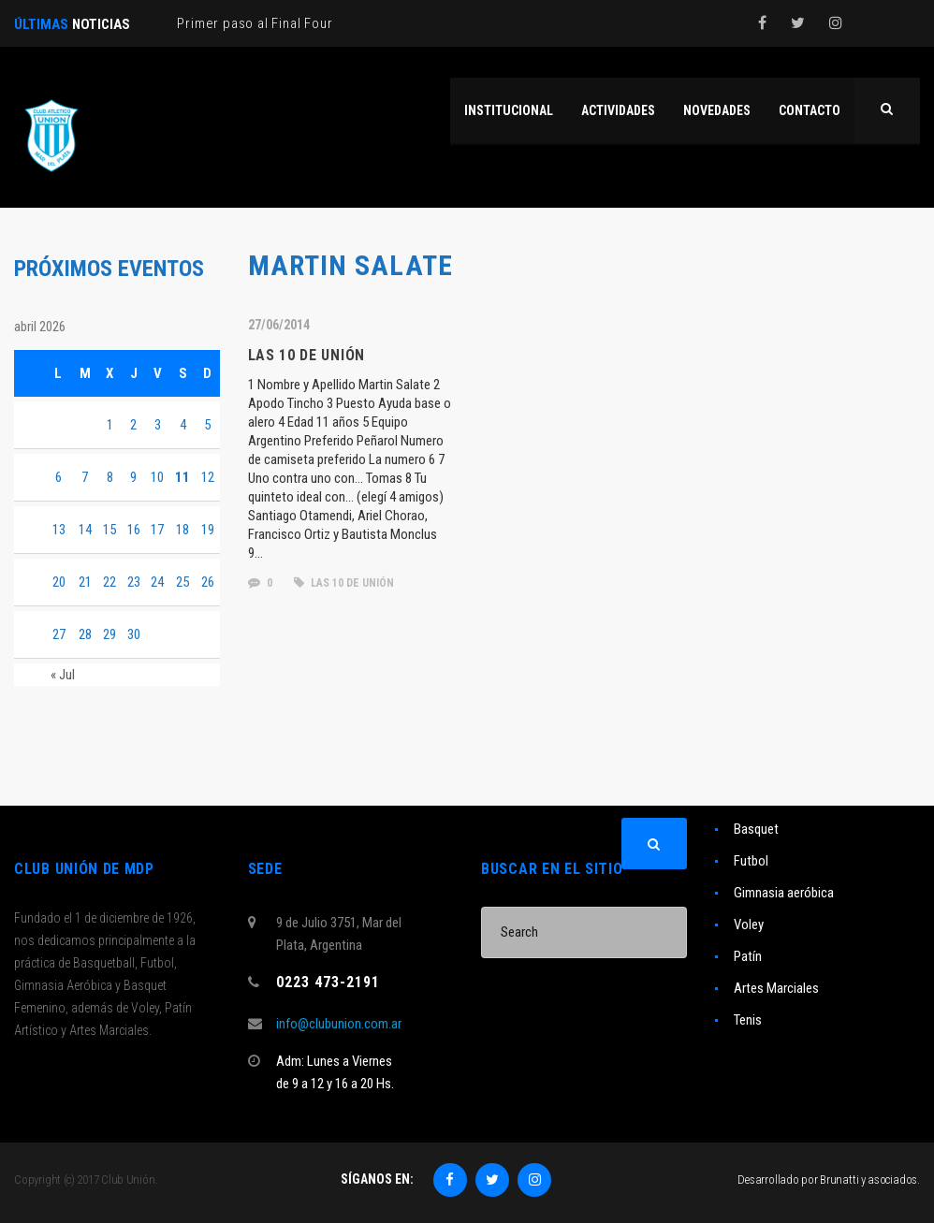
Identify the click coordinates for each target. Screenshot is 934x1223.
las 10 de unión (344, 583)
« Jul (63, 674)
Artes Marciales (776, 988)
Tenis (748, 1020)
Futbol (751, 860)
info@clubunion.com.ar (338, 1023)
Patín (748, 956)
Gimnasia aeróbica (784, 892)
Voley (749, 924)
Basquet (756, 829)
